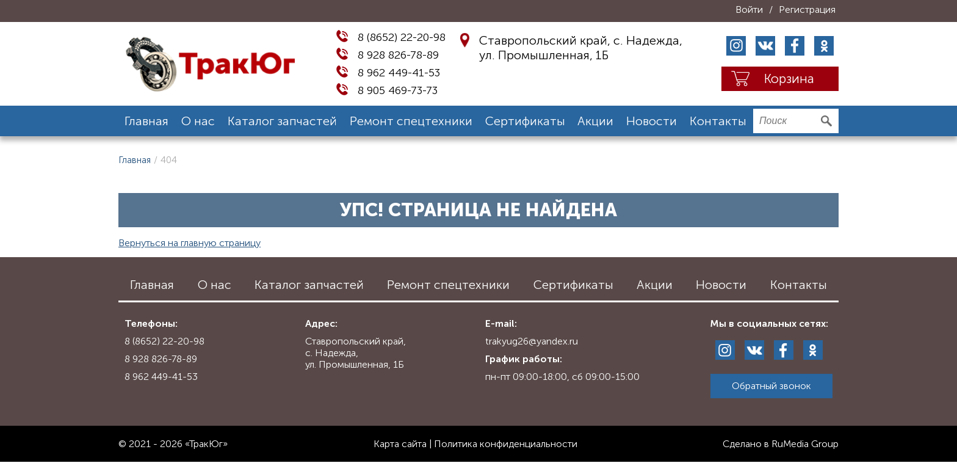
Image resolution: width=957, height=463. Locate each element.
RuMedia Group (805, 444)
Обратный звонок (771, 386)
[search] (796, 121)
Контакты (718, 121)
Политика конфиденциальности (505, 444)
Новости (651, 121)
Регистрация (807, 9)
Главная (146, 121)
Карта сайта (400, 444)
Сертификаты (525, 121)
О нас (198, 121)
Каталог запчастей (282, 121)
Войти (749, 9)
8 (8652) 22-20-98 (402, 37)
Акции (595, 121)
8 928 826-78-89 (398, 55)
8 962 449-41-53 (399, 72)
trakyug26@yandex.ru (531, 341)
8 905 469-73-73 (398, 90)
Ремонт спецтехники (411, 121)
